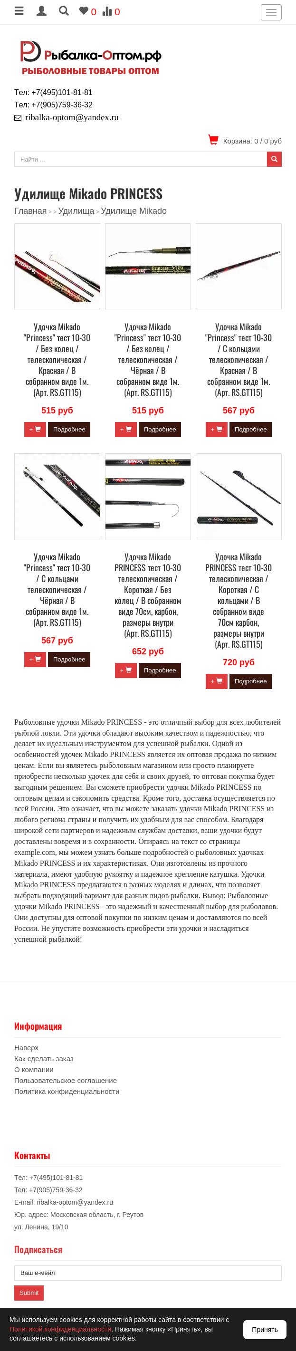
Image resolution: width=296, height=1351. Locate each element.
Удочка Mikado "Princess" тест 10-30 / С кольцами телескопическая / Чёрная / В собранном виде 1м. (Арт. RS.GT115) (57, 589)
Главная (30, 211)
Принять (265, 1329)
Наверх (26, 1048)
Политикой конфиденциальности (60, 1329)
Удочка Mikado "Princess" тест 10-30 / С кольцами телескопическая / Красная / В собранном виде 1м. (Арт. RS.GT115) (238, 359)
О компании (34, 1069)
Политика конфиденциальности (66, 1091)
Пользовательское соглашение (65, 1080)
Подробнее (69, 429)
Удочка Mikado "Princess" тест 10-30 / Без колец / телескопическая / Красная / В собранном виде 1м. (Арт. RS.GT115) (57, 359)
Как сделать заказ (44, 1058)
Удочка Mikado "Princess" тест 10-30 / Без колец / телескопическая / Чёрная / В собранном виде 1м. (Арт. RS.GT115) (148, 359)
